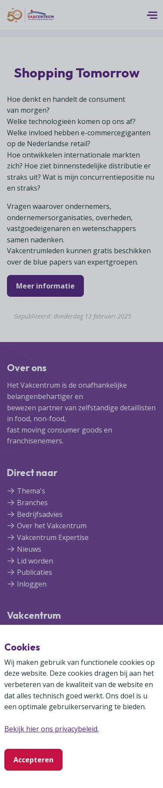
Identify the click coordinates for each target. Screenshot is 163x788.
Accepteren (33, 760)
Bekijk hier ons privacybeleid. (51, 729)
